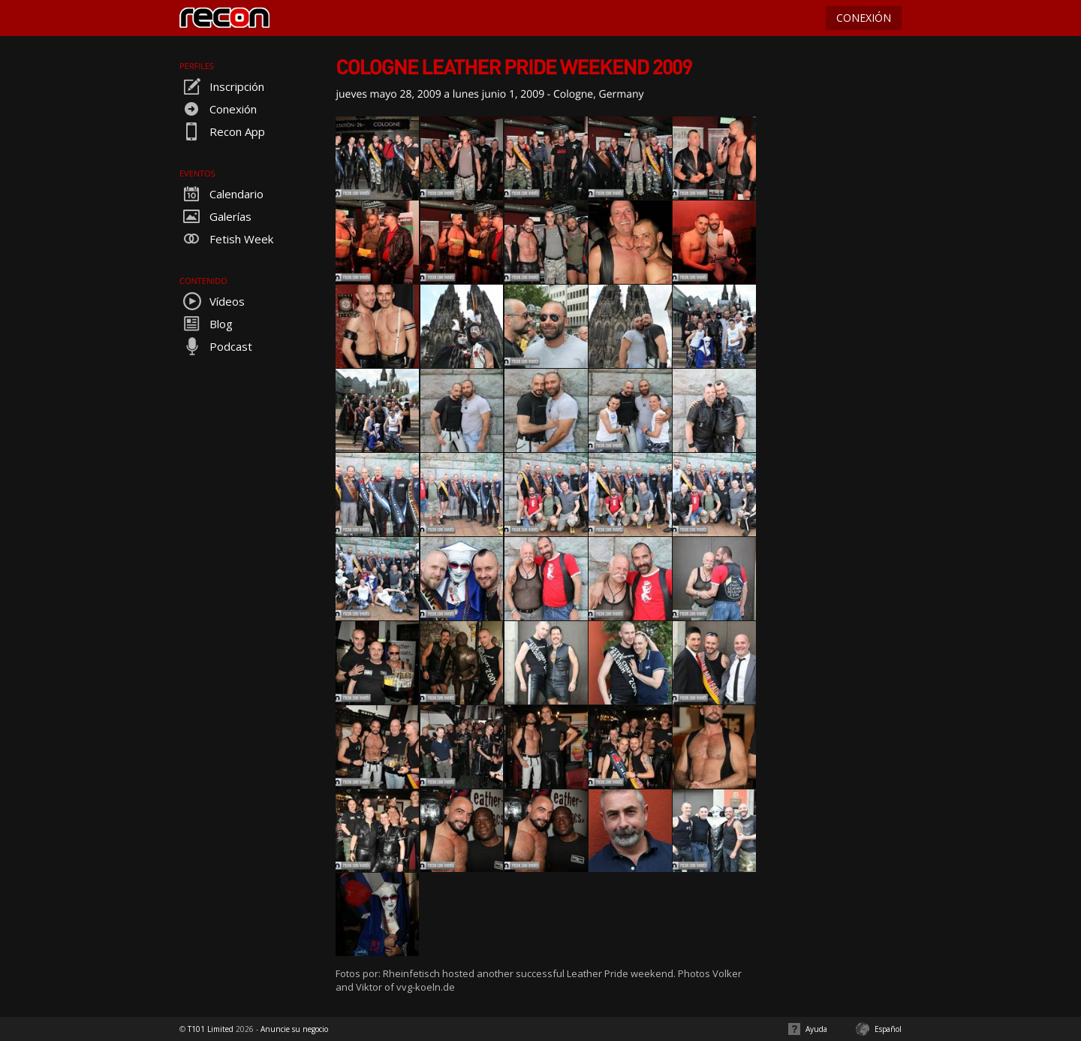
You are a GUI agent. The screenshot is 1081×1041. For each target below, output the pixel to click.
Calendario (221, 194)
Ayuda (816, 1029)
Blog (206, 323)
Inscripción (221, 86)
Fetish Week (226, 239)
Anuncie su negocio (294, 1029)
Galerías (215, 216)
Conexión (218, 109)
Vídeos (212, 301)
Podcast (215, 346)
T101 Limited (210, 1029)
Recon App (222, 131)
